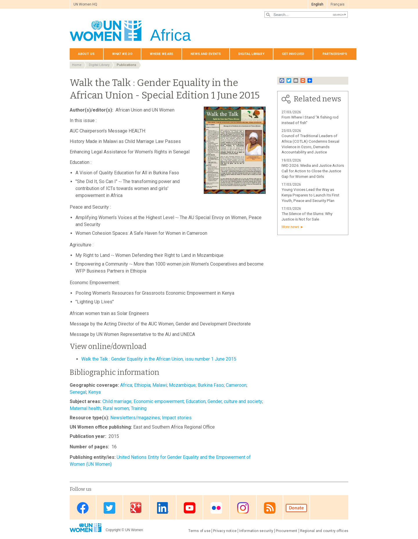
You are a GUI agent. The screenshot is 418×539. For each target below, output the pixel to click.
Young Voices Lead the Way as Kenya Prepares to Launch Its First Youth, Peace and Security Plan (310, 195)
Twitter (109, 508)
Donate (296, 508)
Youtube (189, 508)
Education (196, 401)
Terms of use (199, 531)
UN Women (134, 530)
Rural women (116, 408)
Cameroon (236, 385)
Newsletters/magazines (135, 417)
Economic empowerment (159, 401)
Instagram (243, 508)
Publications (126, 65)
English (317, 4)
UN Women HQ (85, 4)
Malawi (159, 385)
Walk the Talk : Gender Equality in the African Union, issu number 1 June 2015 (158, 359)
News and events (205, 54)
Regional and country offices (324, 531)
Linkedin (163, 508)
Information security (256, 531)
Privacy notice (225, 531)
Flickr (216, 508)
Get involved (293, 54)
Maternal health (85, 408)
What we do (122, 54)
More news (290, 227)
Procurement (287, 531)
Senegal (78, 392)
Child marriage (116, 401)
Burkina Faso (211, 385)
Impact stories (177, 417)
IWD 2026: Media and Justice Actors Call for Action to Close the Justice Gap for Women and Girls (313, 171)
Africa (126, 385)
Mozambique (182, 385)
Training (139, 408)
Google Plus (136, 508)
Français (338, 4)
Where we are (161, 54)
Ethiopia (142, 385)
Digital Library (251, 54)
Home (77, 65)
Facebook (83, 508)
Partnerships (334, 54)
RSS (270, 508)
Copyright (113, 530)
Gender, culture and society (235, 401)
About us (86, 54)
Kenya (94, 392)
